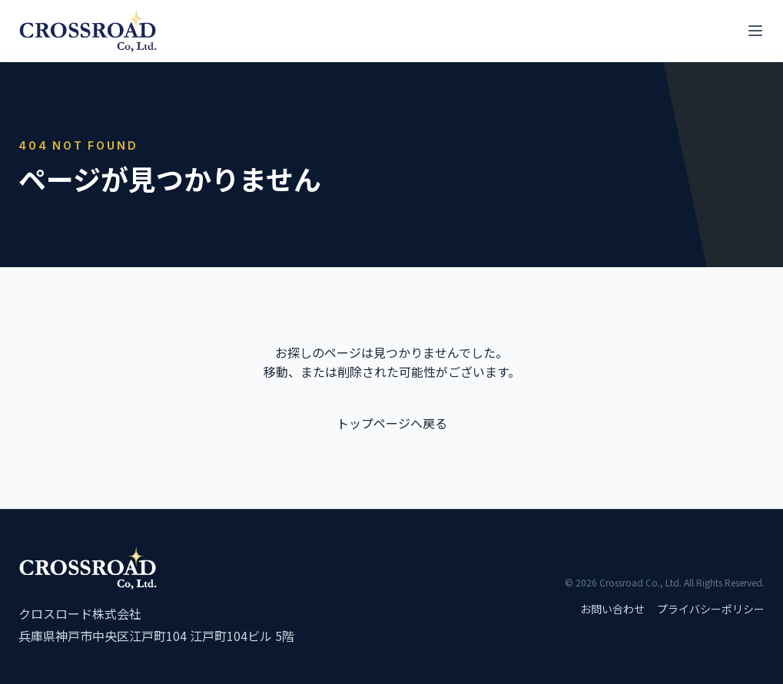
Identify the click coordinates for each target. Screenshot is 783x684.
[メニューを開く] (755, 30)
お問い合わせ (612, 608)
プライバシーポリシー (711, 608)
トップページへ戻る (392, 423)
